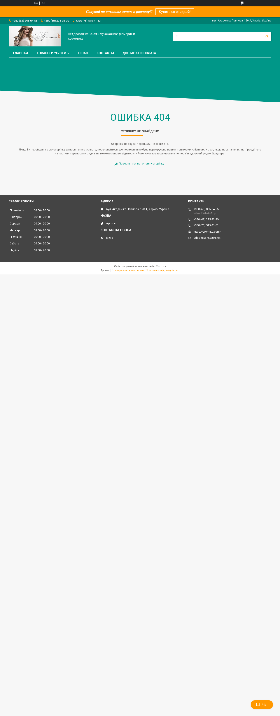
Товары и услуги (51, 53)
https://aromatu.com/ (207, 231)
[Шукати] (266, 36)
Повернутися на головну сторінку (141, 163)
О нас (83, 53)
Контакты (105, 53)
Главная (20, 53)
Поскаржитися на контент (128, 270)
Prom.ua (161, 266)
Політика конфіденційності (162, 270)
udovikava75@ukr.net (207, 237)
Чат (262, 705)
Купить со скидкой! (175, 12)
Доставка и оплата (139, 53)
